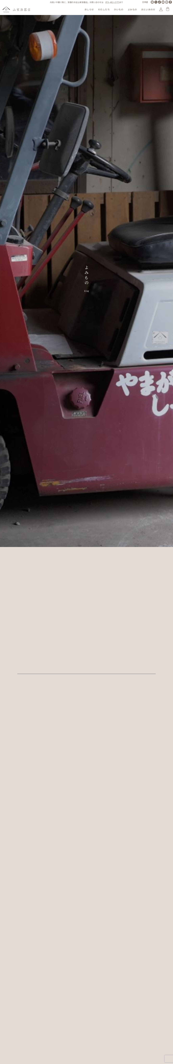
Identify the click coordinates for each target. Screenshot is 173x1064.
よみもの (132, 10)
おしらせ (89, 10)
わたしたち (104, 10)
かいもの (118, 10)
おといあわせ (148, 10)
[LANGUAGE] (145, 2)
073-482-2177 (112, 2)
